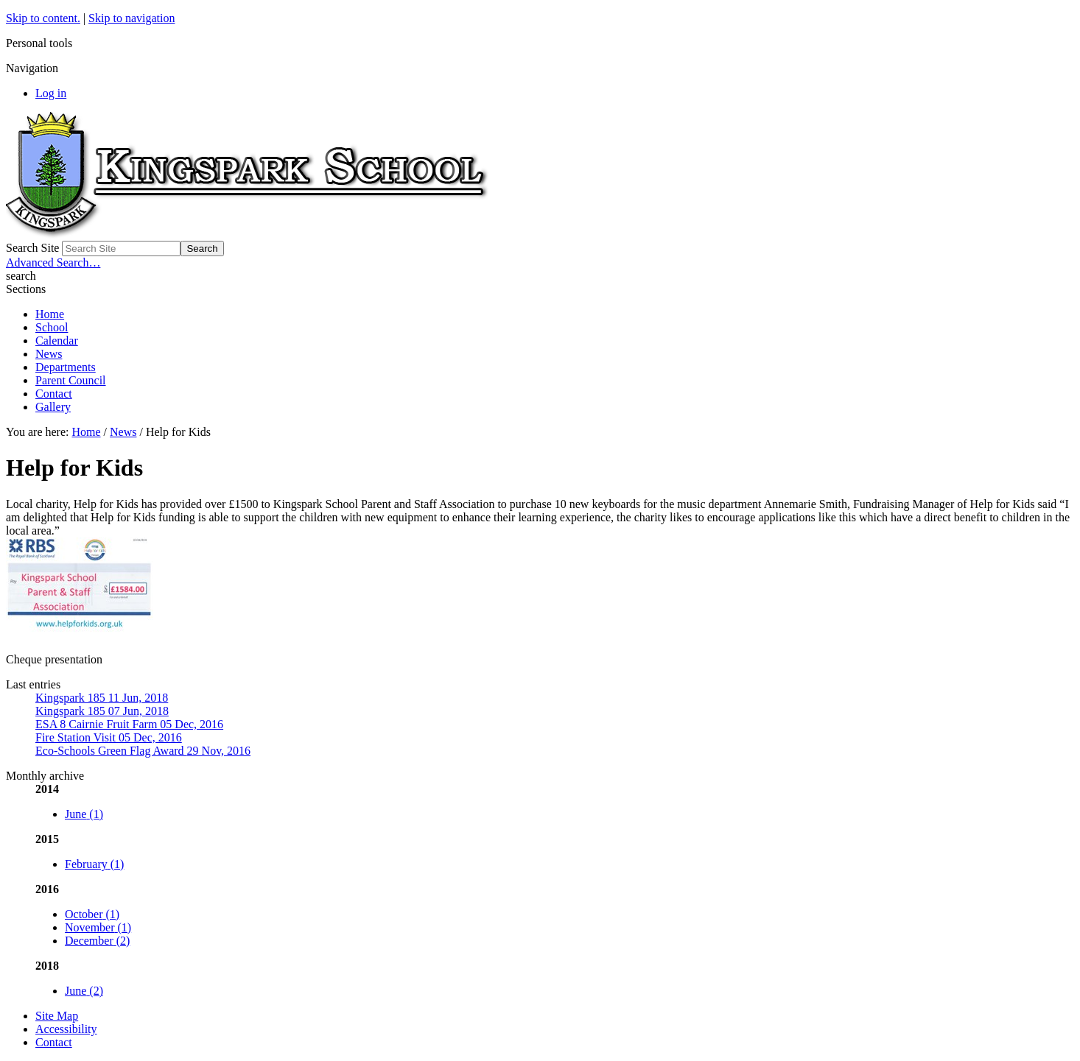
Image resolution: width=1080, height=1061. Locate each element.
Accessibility (66, 1029)
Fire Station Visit (108, 737)
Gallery (53, 407)
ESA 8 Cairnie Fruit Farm (129, 724)
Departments (65, 367)
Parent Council (70, 380)
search (21, 275)
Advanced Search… (53, 262)
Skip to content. (43, 18)
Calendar (56, 340)
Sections (26, 289)
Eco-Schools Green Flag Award (142, 750)
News (48, 354)
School (51, 327)
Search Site (32, 248)
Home (49, 314)
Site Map (56, 1015)
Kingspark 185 (101, 697)
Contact (53, 393)
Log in (50, 93)
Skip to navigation (131, 18)
